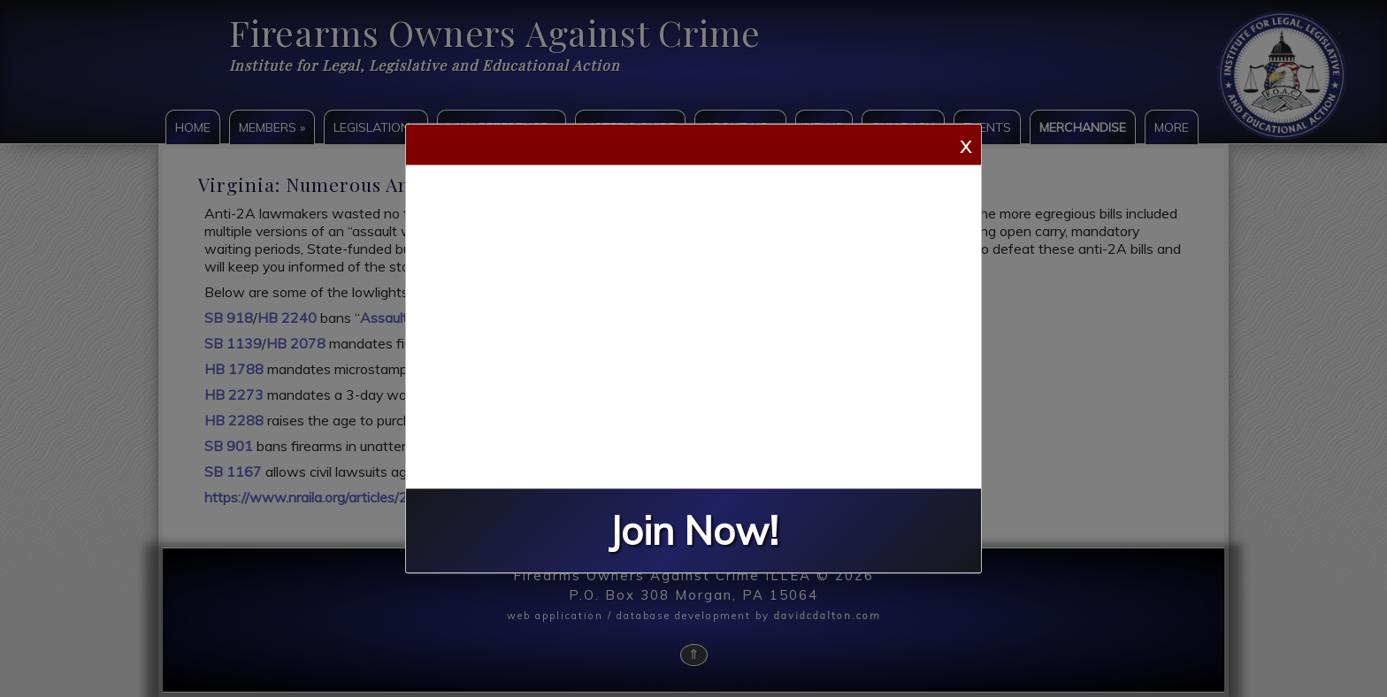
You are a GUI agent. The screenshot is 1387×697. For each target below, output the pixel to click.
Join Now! (693, 531)
